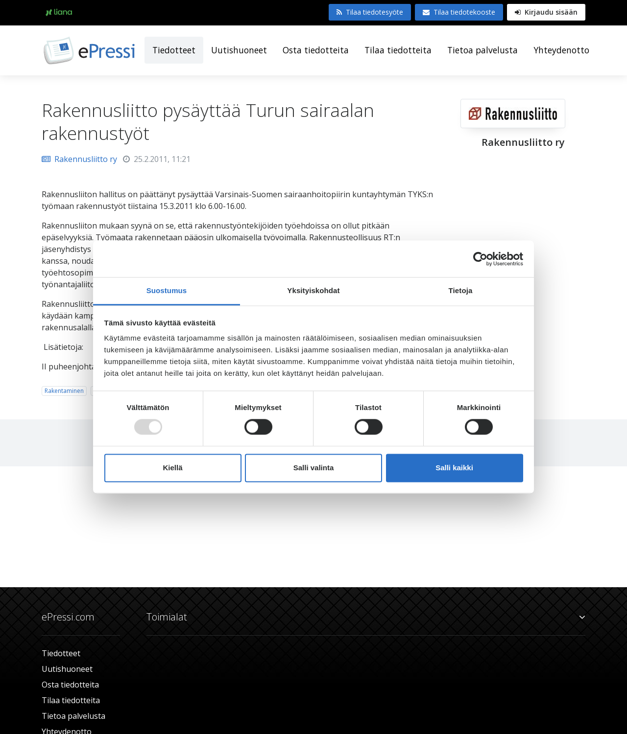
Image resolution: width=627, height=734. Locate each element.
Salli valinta (313, 467)
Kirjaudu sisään (546, 12)
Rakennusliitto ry (79, 159)
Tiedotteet (173, 50)
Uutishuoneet (239, 50)
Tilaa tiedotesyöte (370, 12)
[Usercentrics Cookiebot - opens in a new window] (480, 259)
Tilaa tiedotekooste (459, 12)
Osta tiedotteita (316, 50)
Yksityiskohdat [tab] (313, 290)
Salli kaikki (454, 467)
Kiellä (172, 467)
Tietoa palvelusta (482, 50)
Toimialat (365, 617)
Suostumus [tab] (166, 290)
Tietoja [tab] (461, 290)
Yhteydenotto (561, 50)
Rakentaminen (64, 391)
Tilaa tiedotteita (398, 50)
